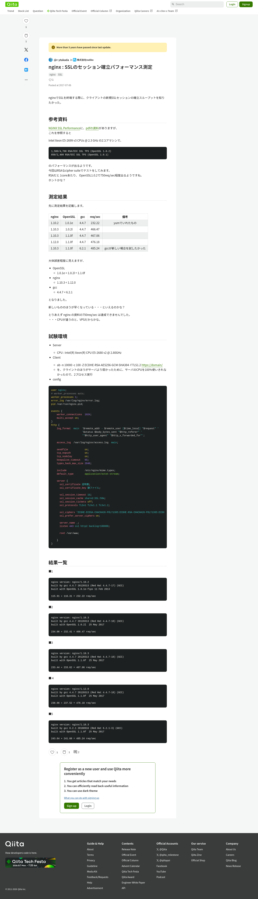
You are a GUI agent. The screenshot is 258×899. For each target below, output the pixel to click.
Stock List (23, 11)
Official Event (79, 11)
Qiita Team (197, 849)
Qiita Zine (196, 854)
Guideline (92, 866)
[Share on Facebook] (26, 59)
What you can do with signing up (81, 798)
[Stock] (26, 35)
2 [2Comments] (76, 752)
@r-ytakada (59, 60)
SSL (60, 74)
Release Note (129, 849)
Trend (10, 11)
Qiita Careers (143, 11)
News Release (233, 866)
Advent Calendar (131, 866)
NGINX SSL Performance (64, 128)
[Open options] (26, 79)
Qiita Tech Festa (57, 11)
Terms (90, 854)
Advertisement (95, 888)
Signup (246, 4)
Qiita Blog (231, 860)
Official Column (101, 11)
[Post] (26, 49)
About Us (231, 849)
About (90, 849)
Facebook (161, 866)
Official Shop (198, 860)
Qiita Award (128, 877)
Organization (123, 11)
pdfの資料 (92, 128)
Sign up (71, 806)
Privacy (91, 860)
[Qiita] (12, 4)
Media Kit (92, 871)
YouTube (161, 871)
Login (232, 4)
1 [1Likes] (26, 27)
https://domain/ (151, 365)
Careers (230, 854)
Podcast (160, 877)
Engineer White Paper (133, 882)
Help (89, 882)
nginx (53, 74)
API (123, 888)
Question (38, 11)
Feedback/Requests (97, 877)
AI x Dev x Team (167, 11)
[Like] (26, 20)
